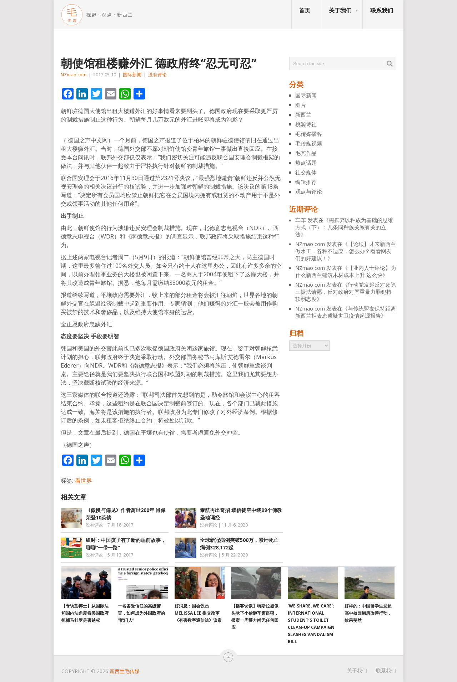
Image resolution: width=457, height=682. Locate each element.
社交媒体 (306, 172)
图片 (300, 104)
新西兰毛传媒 (125, 671)
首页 (304, 10)
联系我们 (381, 10)
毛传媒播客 (308, 133)
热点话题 (306, 162)
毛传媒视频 (308, 143)
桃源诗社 (306, 124)
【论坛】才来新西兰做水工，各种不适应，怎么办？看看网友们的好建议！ (345, 251)
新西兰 (303, 114)
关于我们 (340, 10)
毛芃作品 (306, 153)
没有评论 (157, 74)
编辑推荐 (306, 181)
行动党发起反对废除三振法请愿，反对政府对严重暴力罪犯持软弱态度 (345, 291)
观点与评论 (308, 191)
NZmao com (73, 74)
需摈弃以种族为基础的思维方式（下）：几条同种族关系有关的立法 (344, 227)
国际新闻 (132, 74)
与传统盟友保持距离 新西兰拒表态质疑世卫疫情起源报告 (345, 312)
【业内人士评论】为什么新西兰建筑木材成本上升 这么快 (345, 271)
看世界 (83, 480)
